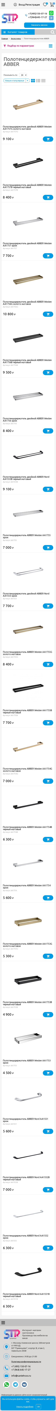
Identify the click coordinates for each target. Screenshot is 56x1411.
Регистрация (32, 4)
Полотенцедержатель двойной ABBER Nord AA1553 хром (26, 595)
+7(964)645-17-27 (37, 17)
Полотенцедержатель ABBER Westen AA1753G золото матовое (27, 945)
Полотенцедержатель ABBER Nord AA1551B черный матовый (26, 1295)
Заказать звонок (39, 25)
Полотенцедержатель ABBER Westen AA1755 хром (27, 536)
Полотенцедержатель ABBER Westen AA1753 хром (27, 1062)
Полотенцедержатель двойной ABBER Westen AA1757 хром (27, 245)
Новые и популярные (14, 81)
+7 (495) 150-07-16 (20, 1367)
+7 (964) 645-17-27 (20, 1370)
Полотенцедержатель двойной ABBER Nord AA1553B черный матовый (26, 478)
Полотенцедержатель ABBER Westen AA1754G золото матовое (27, 770)
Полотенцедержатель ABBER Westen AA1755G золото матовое (27, 653)
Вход (22, 4)
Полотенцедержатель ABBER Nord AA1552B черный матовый (26, 1179)
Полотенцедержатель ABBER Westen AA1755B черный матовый (27, 712)
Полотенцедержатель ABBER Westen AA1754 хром (27, 887)
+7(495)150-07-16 (37, 14)
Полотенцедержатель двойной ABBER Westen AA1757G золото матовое (27, 128)
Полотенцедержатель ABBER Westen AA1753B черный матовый (27, 1003)
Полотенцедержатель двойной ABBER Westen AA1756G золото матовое (27, 303)
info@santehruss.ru (21, 1376)
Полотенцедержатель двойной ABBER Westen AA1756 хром (27, 420)
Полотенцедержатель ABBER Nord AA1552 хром (25, 1237)
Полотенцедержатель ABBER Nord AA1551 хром (25, 1120)
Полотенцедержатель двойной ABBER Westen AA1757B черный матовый (27, 186)
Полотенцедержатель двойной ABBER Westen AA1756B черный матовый (27, 361)
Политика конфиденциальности (26, 1362)
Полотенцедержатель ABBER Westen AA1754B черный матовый (27, 828)
